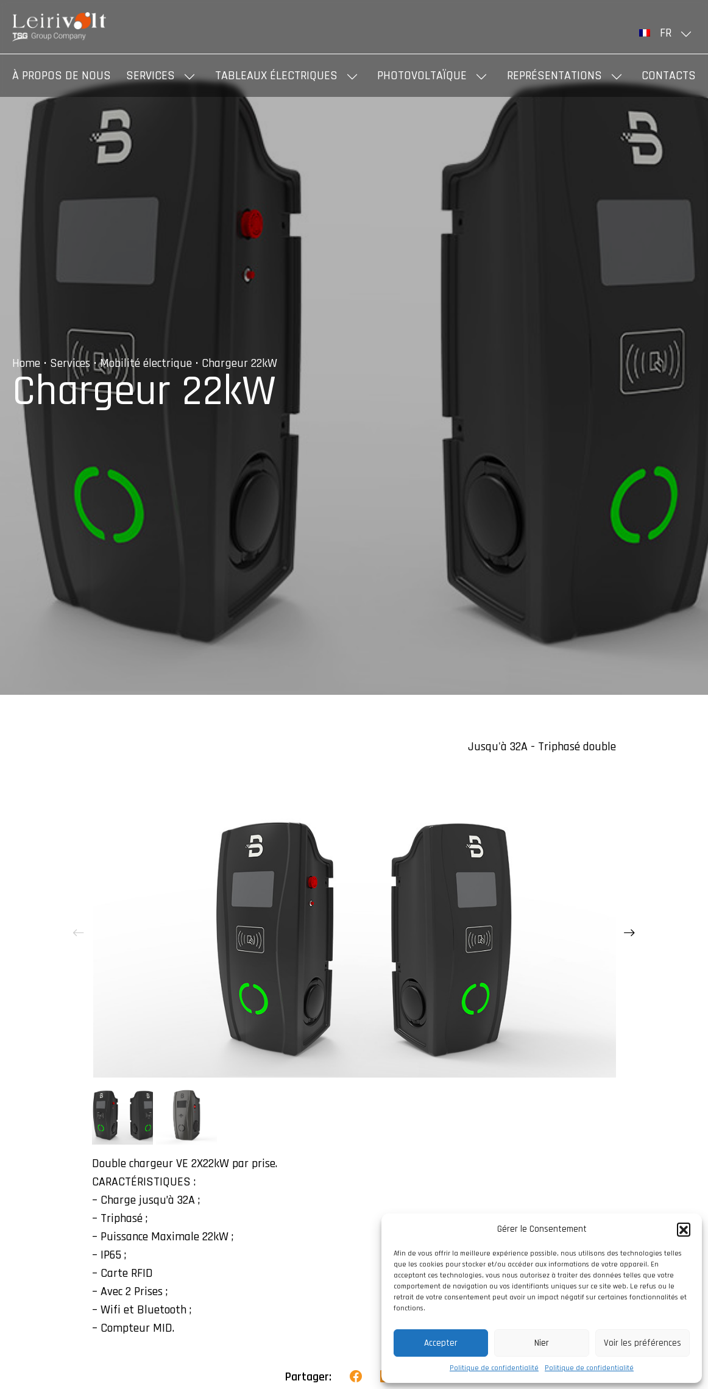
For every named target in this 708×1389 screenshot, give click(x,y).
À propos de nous (61, 75)
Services (150, 75)
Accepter (441, 1343)
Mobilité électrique (146, 363)
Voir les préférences (642, 1343)
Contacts (669, 75)
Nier (541, 1343)
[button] (684, 1229)
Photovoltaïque (422, 75)
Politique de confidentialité (494, 1368)
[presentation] (79, 933)
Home (26, 363)
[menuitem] (667, 33)
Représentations (554, 75)
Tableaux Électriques (276, 75)
